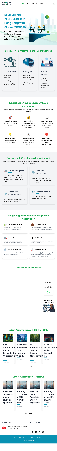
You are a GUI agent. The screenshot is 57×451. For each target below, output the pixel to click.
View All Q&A (28, 367)
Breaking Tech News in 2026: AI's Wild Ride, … (22, 397)
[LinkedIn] (36, 432)
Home (22, 3)
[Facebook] (32, 432)
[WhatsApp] (43, 432)
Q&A (46, 3)
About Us (32, 427)
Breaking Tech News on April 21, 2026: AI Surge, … (49, 397)
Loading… (21, 294)
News (41, 3)
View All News (28, 413)
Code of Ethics (39, 438)
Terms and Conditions (19, 438)
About (28, 3)
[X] (39, 432)
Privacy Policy (30, 438)
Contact (35, 3)
